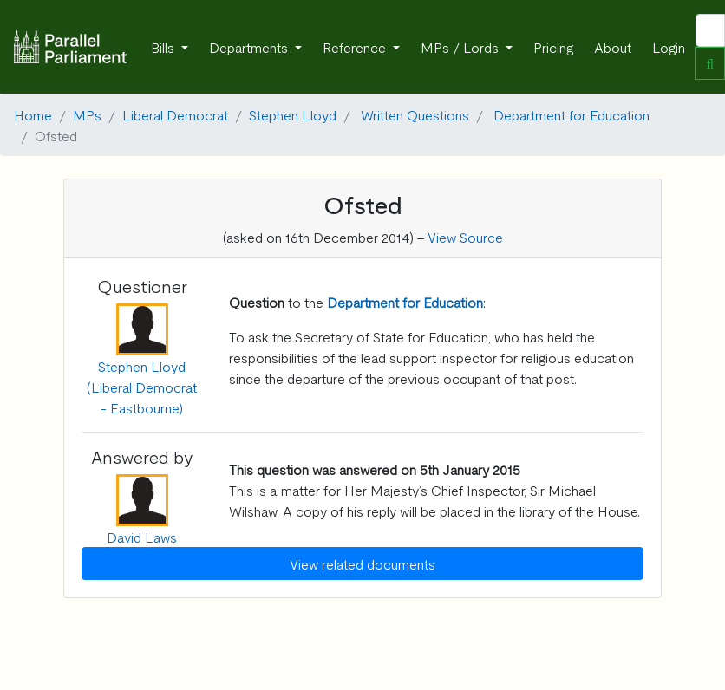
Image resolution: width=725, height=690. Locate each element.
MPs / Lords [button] (461, 46)
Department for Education (571, 114)
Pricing (553, 46)
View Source (465, 236)
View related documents (362, 563)
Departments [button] (250, 46)
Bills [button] (164, 46)
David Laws (142, 536)
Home (33, 114)
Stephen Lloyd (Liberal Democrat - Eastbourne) (142, 386)
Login (668, 46)
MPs (87, 114)
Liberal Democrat (175, 114)
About (612, 46)
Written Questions (415, 114)
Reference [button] (356, 46)
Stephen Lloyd (292, 114)
